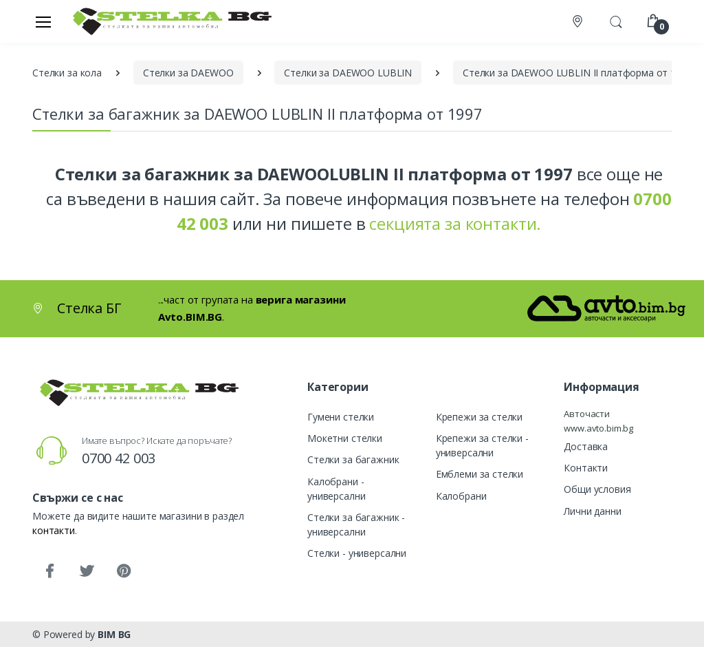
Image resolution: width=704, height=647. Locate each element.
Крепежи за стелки (479, 416)
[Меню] (43, 21)
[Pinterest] (124, 571)
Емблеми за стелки (480, 473)
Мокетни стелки (344, 438)
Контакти (586, 467)
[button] (616, 20)
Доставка (586, 446)
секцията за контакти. (455, 223)
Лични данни (592, 511)
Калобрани (461, 495)
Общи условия (597, 489)
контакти (53, 530)
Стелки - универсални (356, 553)
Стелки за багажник (353, 459)
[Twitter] (86, 571)
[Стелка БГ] (168, 21)
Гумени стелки (340, 416)
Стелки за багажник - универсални (356, 524)
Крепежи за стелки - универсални (482, 445)
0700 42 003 (118, 458)
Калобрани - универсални (336, 488)
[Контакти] (578, 21)
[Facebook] (49, 571)
